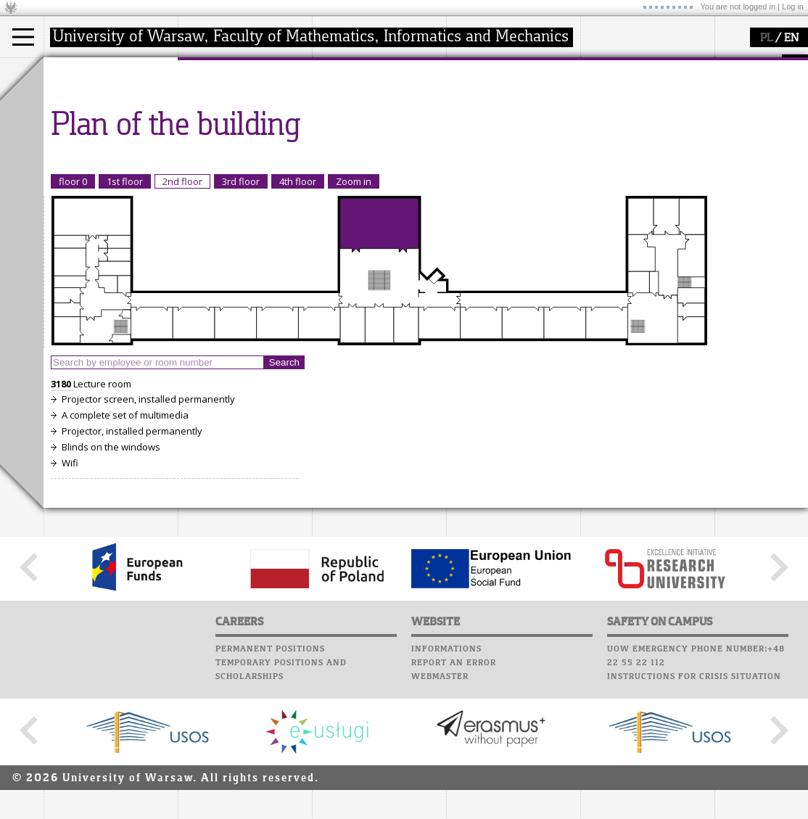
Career (466, 134)
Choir (462, 148)
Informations (446, 783)
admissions (87, 152)
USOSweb (470, 65)
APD (535, 65)
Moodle (467, 79)
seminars (350, 113)
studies (76, 71)
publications (357, 126)
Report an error (453, 797)
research (349, 71)
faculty (209, 71)
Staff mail (475, 120)
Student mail (482, 106)
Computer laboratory (504, 93)
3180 (62, 517)
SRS (509, 65)
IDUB (340, 165)
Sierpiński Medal (366, 152)
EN (791, 38)
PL (766, 38)
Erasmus (81, 139)
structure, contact (234, 113)
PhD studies (88, 126)
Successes (473, 161)
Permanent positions (270, 783)
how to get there (232, 100)
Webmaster (440, 811)
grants (344, 139)
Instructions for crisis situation (694, 811)
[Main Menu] (23, 37)
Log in (793, 6)
